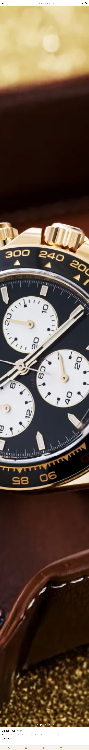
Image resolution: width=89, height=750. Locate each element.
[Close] (88, 748)
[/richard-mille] (44, 366)
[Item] (36, 725)
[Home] (44, 3)
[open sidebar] (9, 3)
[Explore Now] (7, 738)
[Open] (9, 3)
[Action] (78, 748)
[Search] (83, 3)
